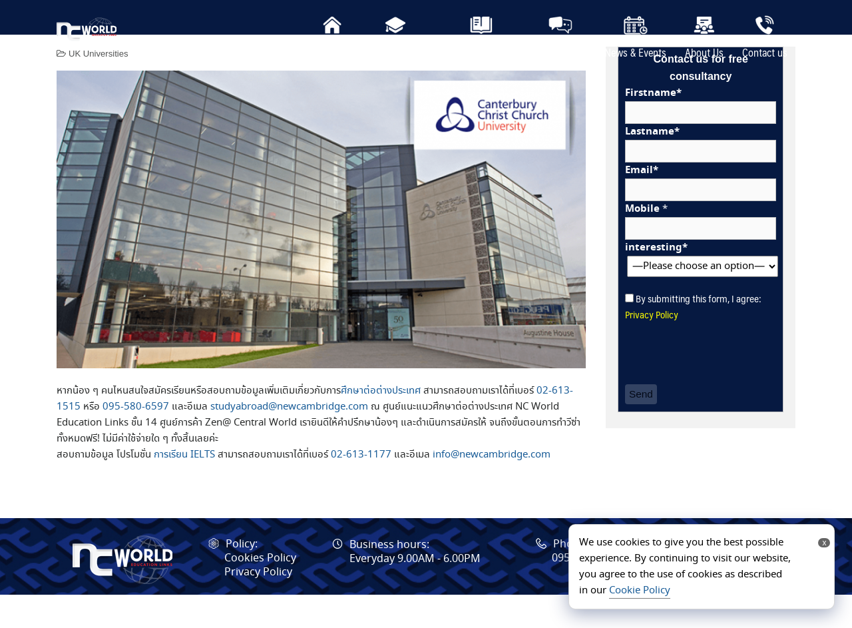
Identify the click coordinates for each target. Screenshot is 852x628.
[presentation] (726, 387)
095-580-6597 (136, 440)
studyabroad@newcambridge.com (289, 440)
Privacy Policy (651, 347)
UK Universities (98, 87)
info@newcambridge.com (491, 488)
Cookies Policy (260, 591)
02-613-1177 (361, 488)
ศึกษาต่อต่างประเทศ (381, 424)
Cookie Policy (639, 590)
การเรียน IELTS (184, 488)
